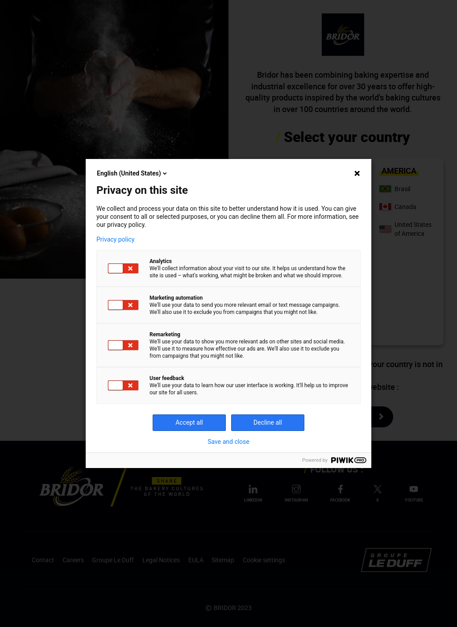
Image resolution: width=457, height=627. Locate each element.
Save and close (228, 441)
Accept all (189, 422)
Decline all (267, 422)
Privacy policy (115, 239)
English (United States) (132, 173)
